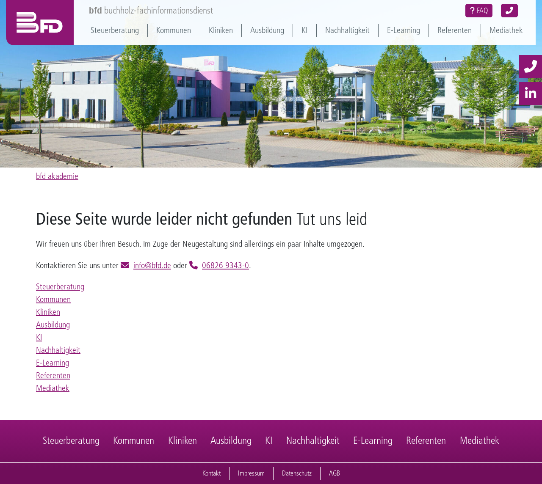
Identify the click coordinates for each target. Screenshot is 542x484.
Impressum (251, 473)
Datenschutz (297, 473)
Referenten (454, 30)
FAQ (479, 10)
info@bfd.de (152, 265)
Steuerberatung (115, 30)
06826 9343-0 (225, 265)
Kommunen (173, 30)
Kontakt (211, 473)
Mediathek (506, 30)
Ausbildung (267, 30)
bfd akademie (57, 176)
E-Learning (403, 30)
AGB (334, 473)
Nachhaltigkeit (347, 30)
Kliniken (221, 30)
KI (304, 30)
